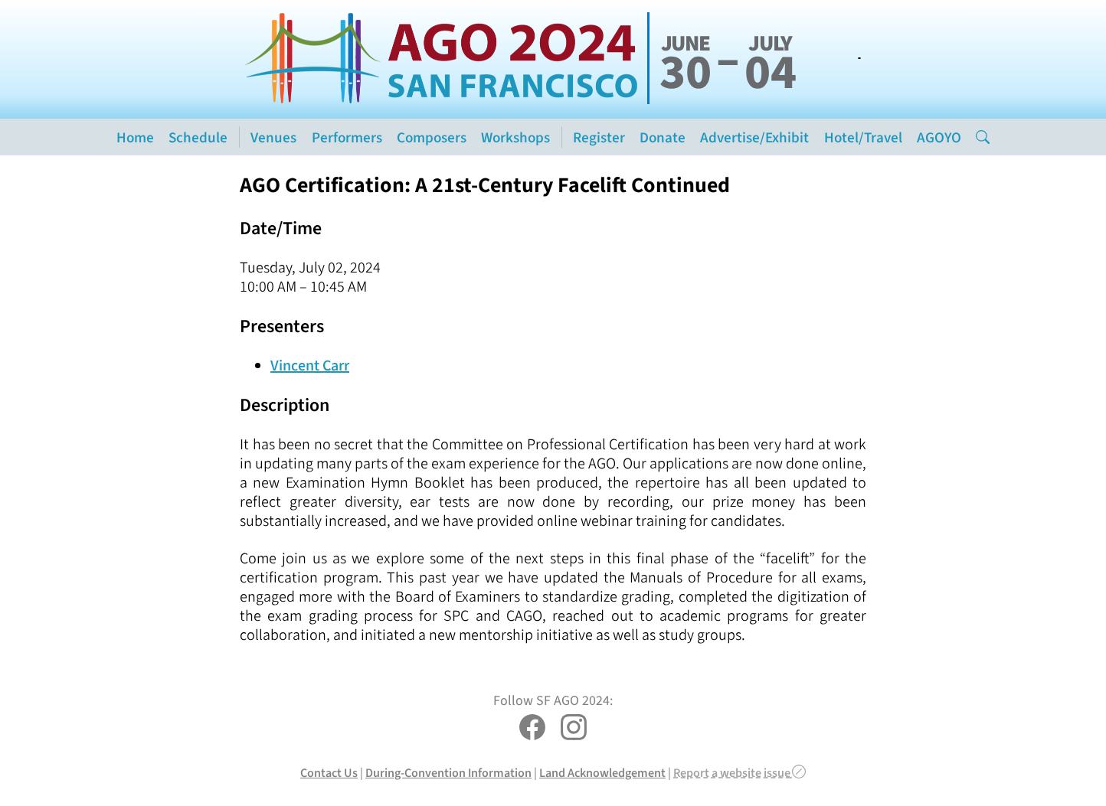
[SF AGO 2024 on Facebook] (532, 729)
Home (135, 137)
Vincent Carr (309, 365)
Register (599, 137)
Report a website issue (739, 773)
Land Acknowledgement (602, 773)
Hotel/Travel (863, 137)
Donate (663, 137)
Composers (431, 137)
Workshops (515, 137)
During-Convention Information (448, 773)
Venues (273, 137)
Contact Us (329, 773)
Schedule (198, 137)
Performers (347, 137)
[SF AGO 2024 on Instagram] (573, 729)
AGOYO (939, 137)
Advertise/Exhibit (754, 137)
